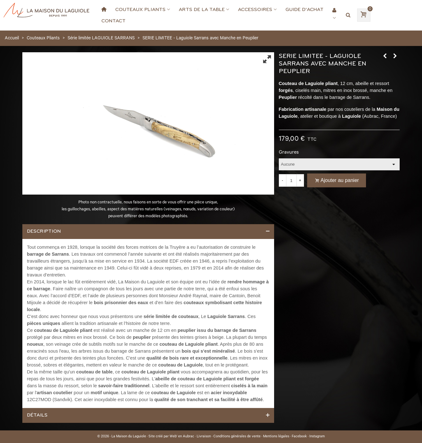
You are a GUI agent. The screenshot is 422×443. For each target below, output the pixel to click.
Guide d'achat (304, 9)
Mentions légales (276, 437)
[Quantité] (291, 180)
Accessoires (255, 9)
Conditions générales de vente (237, 437)
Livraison (204, 437)
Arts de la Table (202, 9)
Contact (113, 21)
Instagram (317, 437)
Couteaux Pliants (140, 9)
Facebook (299, 437)
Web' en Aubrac (182, 437)
